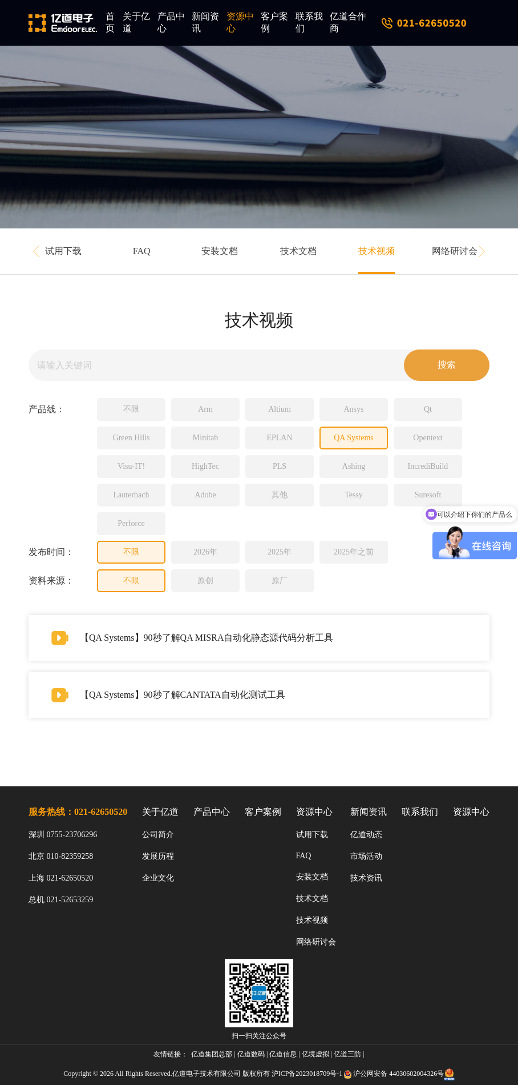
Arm (205, 409)
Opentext (427, 437)
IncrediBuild (428, 466)
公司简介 (158, 834)
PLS (279, 466)
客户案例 (274, 22)
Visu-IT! (131, 466)
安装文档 (219, 251)
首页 (110, 22)
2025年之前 (354, 552)
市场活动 (366, 856)
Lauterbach (131, 495)
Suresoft (428, 495)
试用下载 (63, 251)
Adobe (205, 495)
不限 (131, 409)
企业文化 (158, 878)
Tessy (354, 495)
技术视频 (376, 251)
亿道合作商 (348, 22)
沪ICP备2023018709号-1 (307, 1074)
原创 (205, 580)
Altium (279, 409)
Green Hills (131, 437)
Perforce (131, 523)
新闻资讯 (205, 22)
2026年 (205, 552)
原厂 (280, 580)
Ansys (353, 409)
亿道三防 (347, 1054)
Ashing (353, 466)
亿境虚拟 (315, 1054)
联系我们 (309, 22)
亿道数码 (251, 1054)
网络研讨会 (454, 251)
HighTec (205, 466)
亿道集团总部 (211, 1054)
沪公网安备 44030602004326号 (398, 1074)
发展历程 (158, 856)
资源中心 (240, 22)
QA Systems (354, 437)
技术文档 (298, 251)
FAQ (142, 251)
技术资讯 (366, 878)
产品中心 (171, 22)
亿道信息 (283, 1054)
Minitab (205, 437)
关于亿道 (136, 22)
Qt (428, 409)
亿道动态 (366, 834)
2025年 (280, 552)
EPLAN (279, 437)
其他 (280, 495)
